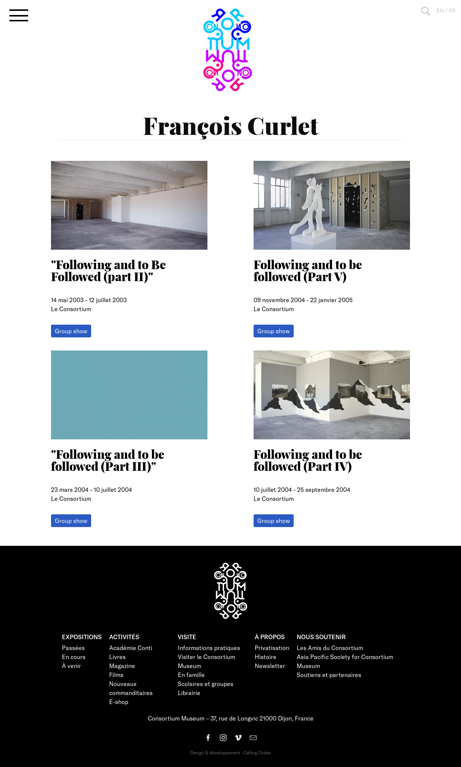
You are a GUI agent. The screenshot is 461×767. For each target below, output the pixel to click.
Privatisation (272, 647)
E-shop (118, 701)
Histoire (265, 656)
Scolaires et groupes (205, 683)
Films (116, 674)
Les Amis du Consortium (330, 647)
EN (440, 10)
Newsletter (270, 665)
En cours (74, 656)
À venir (71, 665)
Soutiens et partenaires (329, 674)
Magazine (122, 665)
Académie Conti (130, 647)
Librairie (189, 692)
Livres (117, 656)
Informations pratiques (209, 647)
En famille (191, 674)
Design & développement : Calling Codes (230, 752)
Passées (73, 647)
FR (452, 10)
